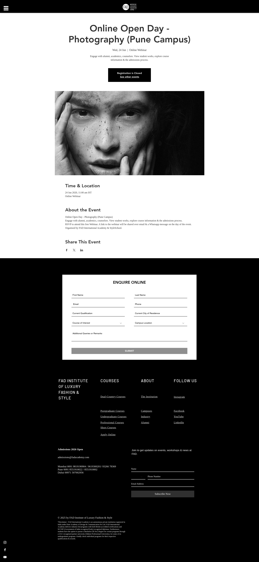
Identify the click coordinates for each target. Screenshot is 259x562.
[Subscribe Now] (162, 494)
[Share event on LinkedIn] (81, 250)
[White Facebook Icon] (5, 550)
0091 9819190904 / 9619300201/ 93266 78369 (91, 466)
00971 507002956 (74, 472)
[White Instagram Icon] (5, 542)
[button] (6, 8)
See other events (129, 76)
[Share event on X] (74, 250)
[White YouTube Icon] (5, 557)
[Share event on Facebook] (66, 250)
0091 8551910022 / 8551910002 (80, 469)
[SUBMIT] (129, 351)
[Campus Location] (160, 323)
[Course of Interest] (98, 323)
